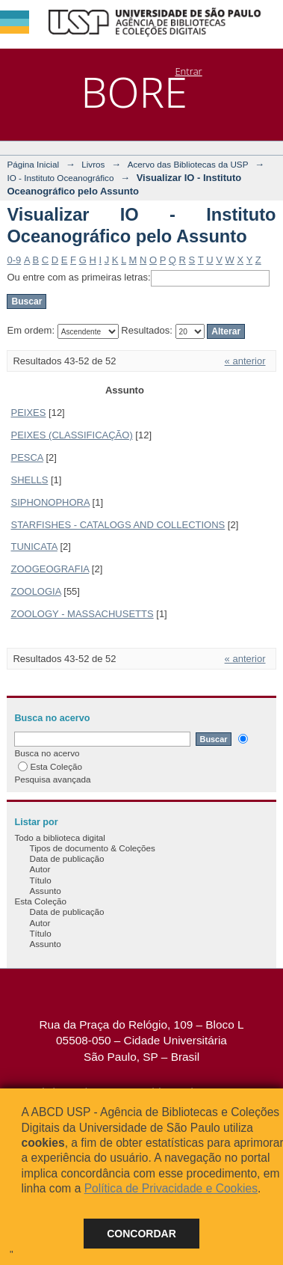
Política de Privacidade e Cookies (171, 1188)
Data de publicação (66, 858)
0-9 (14, 260)
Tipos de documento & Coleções (92, 848)
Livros (93, 164)
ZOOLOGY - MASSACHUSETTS (81, 613)
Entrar (188, 71)
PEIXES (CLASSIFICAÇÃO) (71, 435)
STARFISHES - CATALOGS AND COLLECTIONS (117, 524)
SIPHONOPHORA (49, 502)
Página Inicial (33, 164)
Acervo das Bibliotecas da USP (188, 164)
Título (40, 880)
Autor (39, 869)
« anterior (245, 361)
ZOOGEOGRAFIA (49, 569)
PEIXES (28, 412)
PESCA (26, 457)
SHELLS (29, 480)
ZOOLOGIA (35, 591)
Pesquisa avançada (52, 779)
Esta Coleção (50, 766)
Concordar (141, 1234)
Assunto (44, 890)
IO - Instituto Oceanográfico (60, 178)
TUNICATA (33, 546)
